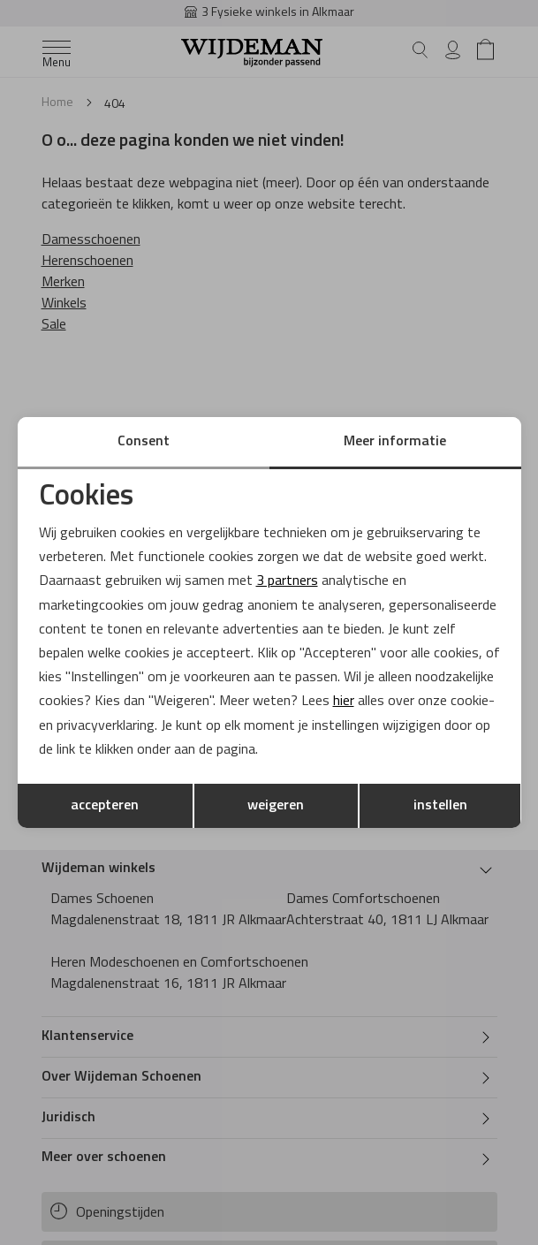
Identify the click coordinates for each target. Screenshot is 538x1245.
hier (343, 702)
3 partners (287, 581)
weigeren (275, 806)
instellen (440, 806)
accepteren (105, 806)
